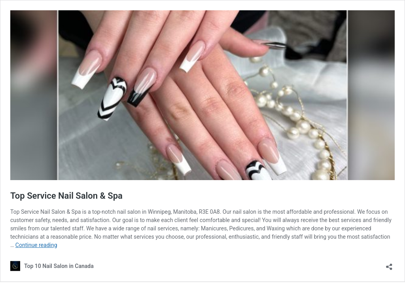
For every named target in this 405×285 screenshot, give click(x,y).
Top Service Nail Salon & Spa (66, 196)
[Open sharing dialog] (389, 264)
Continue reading (36, 245)
